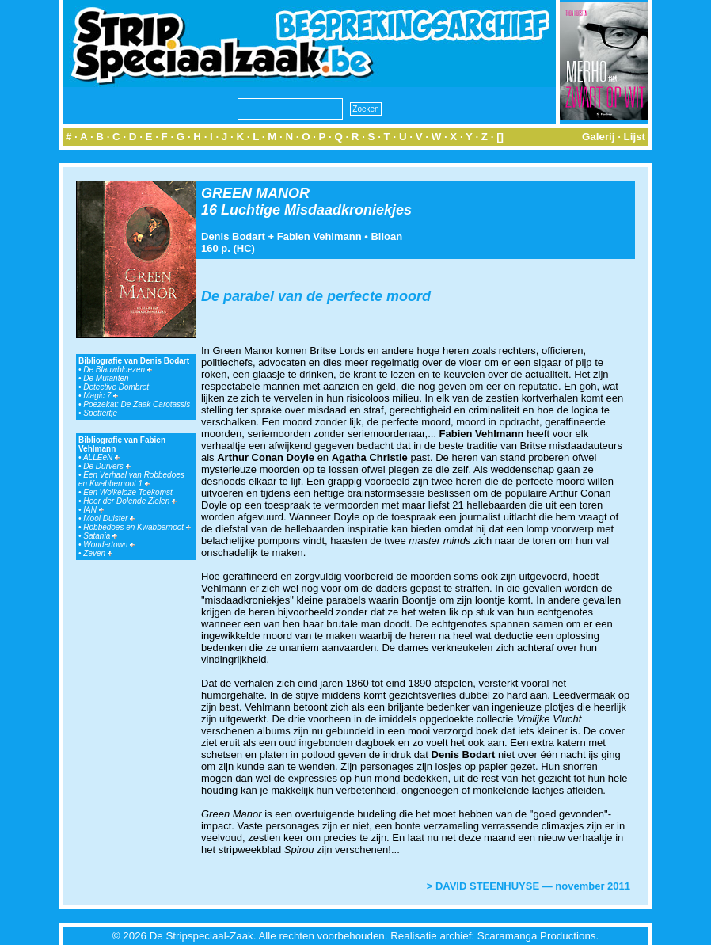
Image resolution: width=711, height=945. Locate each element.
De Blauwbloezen (117, 369)
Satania (100, 536)
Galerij (598, 137)
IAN (93, 509)
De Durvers (106, 466)
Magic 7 (100, 395)
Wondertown (109, 544)
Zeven (97, 553)
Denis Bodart (233, 236)
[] (500, 137)
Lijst (634, 137)
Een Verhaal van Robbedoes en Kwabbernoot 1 (131, 479)
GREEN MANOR (255, 193)
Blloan (386, 236)
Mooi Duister (109, 518)
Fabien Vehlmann (319, 236)
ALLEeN (101, 457)
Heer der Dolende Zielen (130, 501)
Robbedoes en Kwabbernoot (137, 527)
